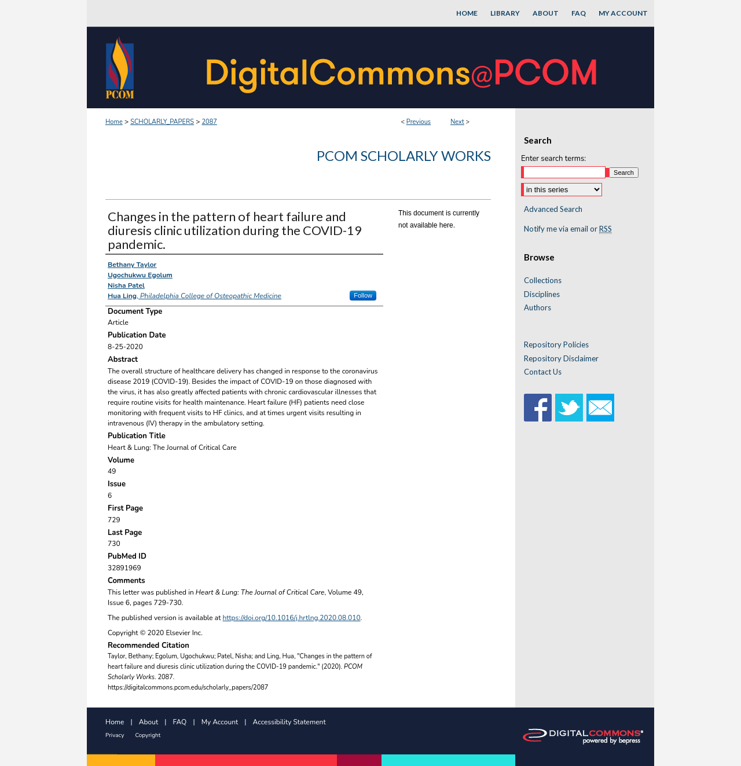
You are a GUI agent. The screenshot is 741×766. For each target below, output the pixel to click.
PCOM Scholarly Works (404, 155)
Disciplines (542, 294)
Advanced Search (553, 209)
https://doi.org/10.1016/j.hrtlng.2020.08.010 (292, 617)
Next (457, 122)
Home (114, 122)
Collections (543, 280)
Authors (537, 307)
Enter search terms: (553, 158)
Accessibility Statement (289, 722)
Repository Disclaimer (561, 358)
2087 (209, 122)
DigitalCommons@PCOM (403, 67)
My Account (220, 722)
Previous (418, 122)
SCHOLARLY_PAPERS (162, 122)
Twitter (569, 408)
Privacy (114, 735)
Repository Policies (556, 344)
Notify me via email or (568, 229)
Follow (363, 295)
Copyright (147, 735)
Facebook (538, 408)
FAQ (180, 722)
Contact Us (543, 372)
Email (600, 408)
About (148, 722)
